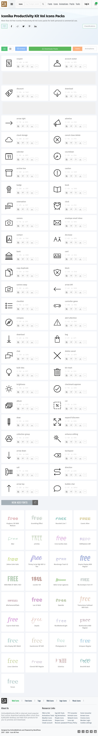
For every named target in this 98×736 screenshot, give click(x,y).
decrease (68, 235)
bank (19, 251)
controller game (71, 301)
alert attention (71, 318)
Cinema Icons (85, 718)
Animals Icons (72, 715)
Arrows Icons (84, 715)
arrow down (21, 451)
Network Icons (72, 718)
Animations (63, 4)
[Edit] (22, 66)
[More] (36, 66)
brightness (21, 384)
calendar (20, 152)
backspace (69, 451)
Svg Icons (4, 4)
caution (68, 168)
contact (20, 235)
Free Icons (28, 701)
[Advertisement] (49, 36)
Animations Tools (48, 715)
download (69, 89)
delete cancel (70, 351)
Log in (87, 4)
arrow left (69, 285)
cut (66, 401)
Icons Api (71, 720)
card (67, 251)
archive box (21, 168)
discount (20, 89)
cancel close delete (72, 135)
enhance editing (71, 434)
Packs (72, 4)
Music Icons (76, 701)
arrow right (21, 119)
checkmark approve (73, 384)
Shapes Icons (59, 720)
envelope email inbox (73, 218)
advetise (68, 119)
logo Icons (63, 701)
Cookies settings (86, 723)
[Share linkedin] (35, 26)
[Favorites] (27, 66)
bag (66, 335)
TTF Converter (72, 713)
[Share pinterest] (29, 26)
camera (19, 218)
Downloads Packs (51, 49)
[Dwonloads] (32, 66)
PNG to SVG (46, 713)
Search (43, 4)
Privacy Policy (72, 723)
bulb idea (20, 368)
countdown (69, 152)
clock (67, 202)
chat (18, 351)
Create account (47, 723)
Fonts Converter (85, 713)
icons (21, 4)
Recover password (61, 723)
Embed (22, 49)
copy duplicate (22, 268)
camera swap (22, 285)
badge (19, 185)
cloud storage (22, 135)
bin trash (68, 368)
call (18, 467)
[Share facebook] (11, 26)
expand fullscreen (72, 418)
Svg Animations (60, 715)
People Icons (59, 718)
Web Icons (50, 701)
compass (20, 318)
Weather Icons (47, 718)
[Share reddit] (17, 26)
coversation (21, 202)
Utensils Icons (47, 720)
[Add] (18, 66)
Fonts (50, 4)
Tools (78, 4)
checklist (20, 301)
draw (19, 418)
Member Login (85, 720)
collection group (23, 434)
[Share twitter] (23, 26)
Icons (56, 4)
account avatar (71, 59)
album (19, 401)
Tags (39, 701)
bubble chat (70, 484)
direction (68, 467)
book (67, 185)
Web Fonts (15, 701)
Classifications (89, 26)
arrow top (20, 484)
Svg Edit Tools (59, 713)
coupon (20, 59)
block (67, 268)
